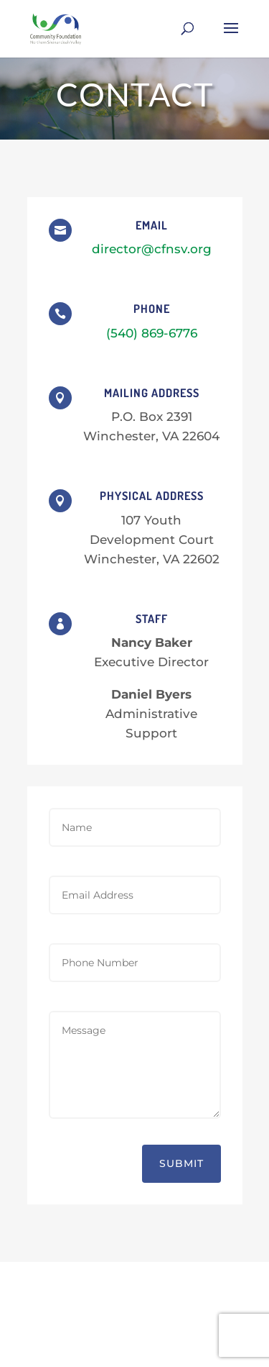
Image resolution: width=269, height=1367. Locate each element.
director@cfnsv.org (152, 249)
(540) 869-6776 (151, 333)
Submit (181, 1163)
